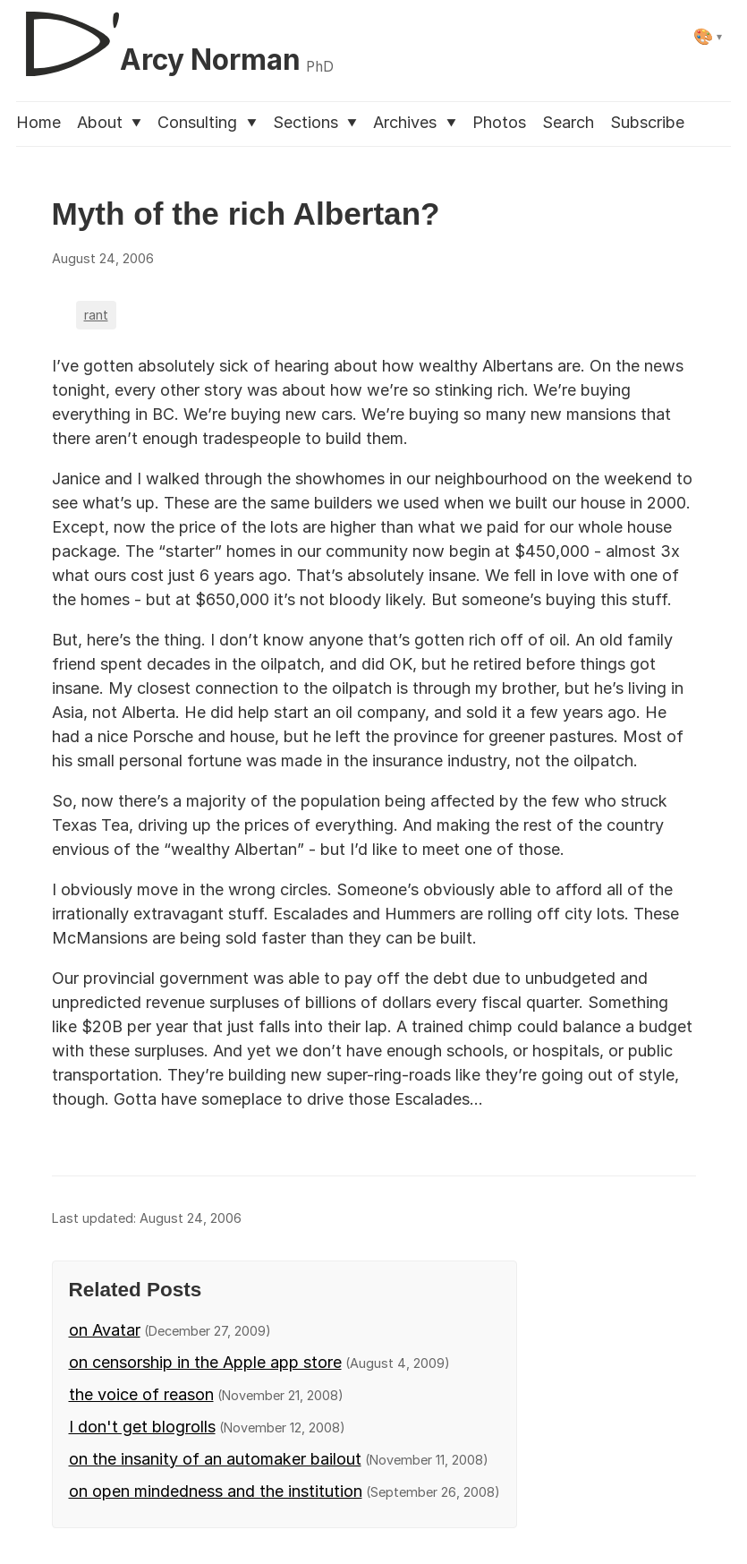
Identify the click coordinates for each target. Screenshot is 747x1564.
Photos (499, 122)
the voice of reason (141, 1394)
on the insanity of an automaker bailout (215, 1458)
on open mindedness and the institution (215, 1491)
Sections (315, 122)
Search (568, 122)
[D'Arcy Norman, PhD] (175, 36)
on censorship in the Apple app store (205, 1362)
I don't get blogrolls (142, 1426)
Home (38, 122)
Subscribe (647, 122)
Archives (414, 122)
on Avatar (104, 1329)
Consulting (206, 122)
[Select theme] (708, 36)
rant (96, 314)
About (109, 122)
